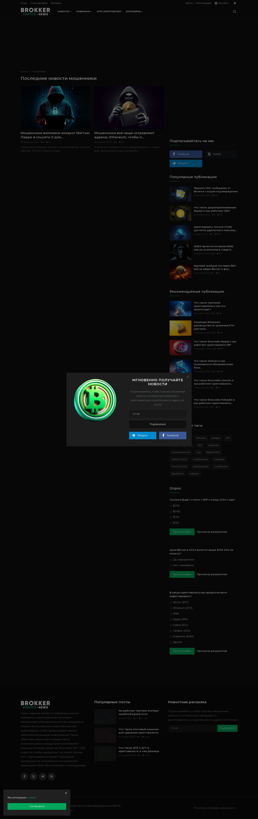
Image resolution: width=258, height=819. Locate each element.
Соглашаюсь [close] (36, 806)
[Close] (187, 376)
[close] (66, 793)
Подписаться (158, 424)
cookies (31, 797)
